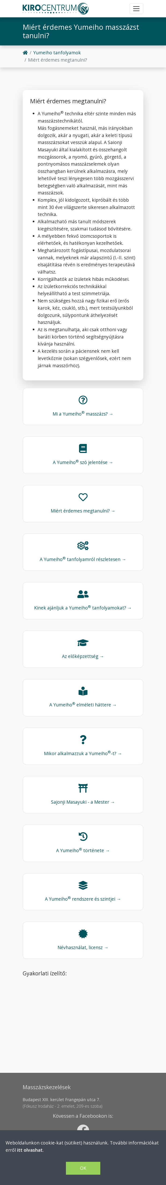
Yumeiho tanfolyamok (57, 52)
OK (83, 1168)
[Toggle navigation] (136, 9)
